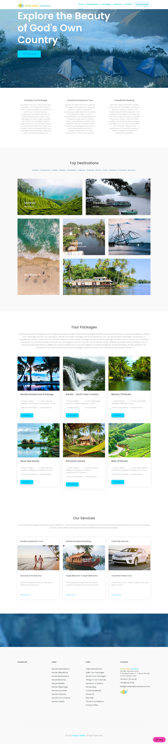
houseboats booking (124, 100)
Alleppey (62, 170)
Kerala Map (91, 687)
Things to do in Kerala (96, 680)
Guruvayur (132, 170)
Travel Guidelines (93, 690)
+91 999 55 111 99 (127, 683)
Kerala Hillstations (60, 672)
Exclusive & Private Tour (31, 575)
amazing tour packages (35, 100)
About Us (90, 694)
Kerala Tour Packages (96, 676)
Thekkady (90, 170)
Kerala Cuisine (58, 701)
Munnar (98, 170)
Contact (128, 4)
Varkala (55, 170)
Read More (27, 415)
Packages (106, 4)
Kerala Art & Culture (61, 698)
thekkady (100, 203)
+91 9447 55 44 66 (128, 679)
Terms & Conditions (95, 701)
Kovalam (35, 170)
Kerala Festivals (59, 694)
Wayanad (113, 170)
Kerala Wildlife (58, 683)
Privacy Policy (92, 705)
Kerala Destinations (61, 669)
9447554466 (142, 4)
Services (117, 4)
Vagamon (82, 170)
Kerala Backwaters (60, 676)
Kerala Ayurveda (59, 690)
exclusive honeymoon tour (80, 100)
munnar (30, 203)
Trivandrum (122, 170)
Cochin (105, 170)
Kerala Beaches (59, 680)
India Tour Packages (95, 672)
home (81, 4)
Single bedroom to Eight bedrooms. (82, 575)
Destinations (93, 4)
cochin (121, 243)
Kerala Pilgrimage (60, 687)
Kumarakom (72, 170)
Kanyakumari (45, 170)
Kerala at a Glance (94, 683)
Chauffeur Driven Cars (121, 575)
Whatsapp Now (29, 54)
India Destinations (94, 669)
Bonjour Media (78, 735)
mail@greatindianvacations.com (135, 686)
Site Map (90, 698)
